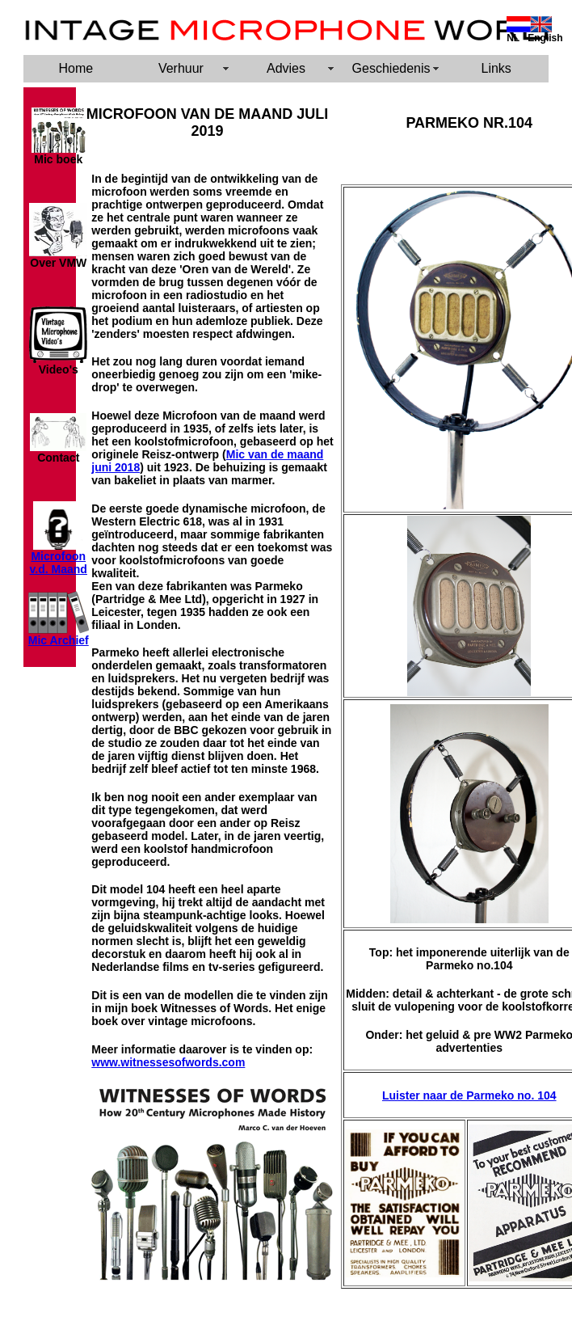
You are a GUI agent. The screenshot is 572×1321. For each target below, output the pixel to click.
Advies (286, 68)
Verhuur (181, 68)
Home (75, 68)
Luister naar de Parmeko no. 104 (469, 1095)
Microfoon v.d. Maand (58, 563)
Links (496, 68)
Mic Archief (58, 640)
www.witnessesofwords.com (168, 1062)
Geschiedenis (391, 68)
